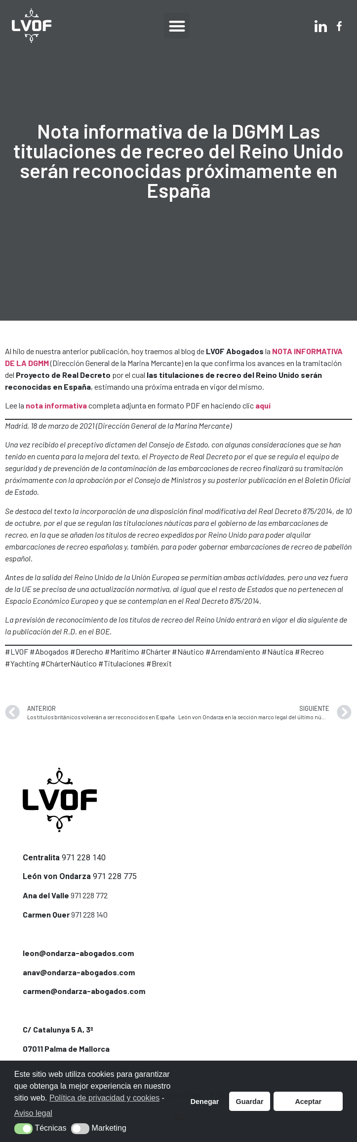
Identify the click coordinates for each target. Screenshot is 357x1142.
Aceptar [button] (308, 1101)
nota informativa (56, 405)
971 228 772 (89, 895)
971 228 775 (115, 876)
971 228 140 (84, 857)
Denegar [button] (205, 1101)
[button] (177, 26)
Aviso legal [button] (33, 1113)
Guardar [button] (250, 1101)
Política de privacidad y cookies (104, 1098)
